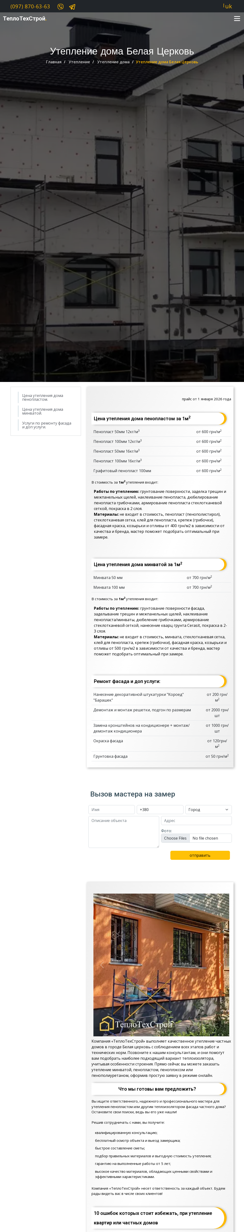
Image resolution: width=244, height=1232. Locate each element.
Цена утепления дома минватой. (42, 411)
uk (228, 6)
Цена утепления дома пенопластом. (42, 397)
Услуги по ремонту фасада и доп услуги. (46, 425)
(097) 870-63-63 (30, 6)
